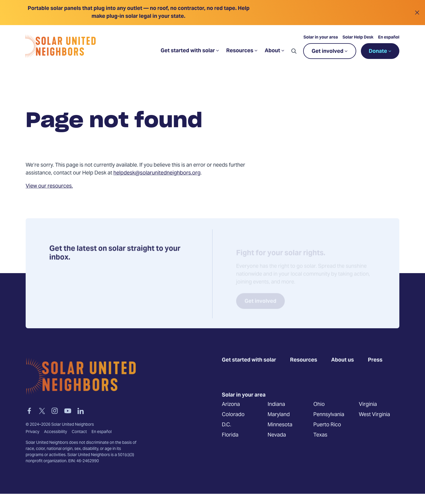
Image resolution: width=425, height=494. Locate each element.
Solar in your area (320, 37)
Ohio (319, 404)
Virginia (368, 404)
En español (388, 37)
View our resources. (49, 186)
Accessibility (55, 432)
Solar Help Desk (358, 37)
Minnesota (280, 424)
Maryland (279, 414)
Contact (79, 432)
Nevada (277, 435)
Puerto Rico (327, 424)
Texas (320, 435)
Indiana (276, 404)
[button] (294, 51)
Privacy (32, 432)
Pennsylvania (328, 414)
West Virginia (374, 414)
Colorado (233, 414)
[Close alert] (417, 12)
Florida (230, 435)
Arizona (231, 404)
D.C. (226, 424)
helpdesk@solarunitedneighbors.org (157, 173)
